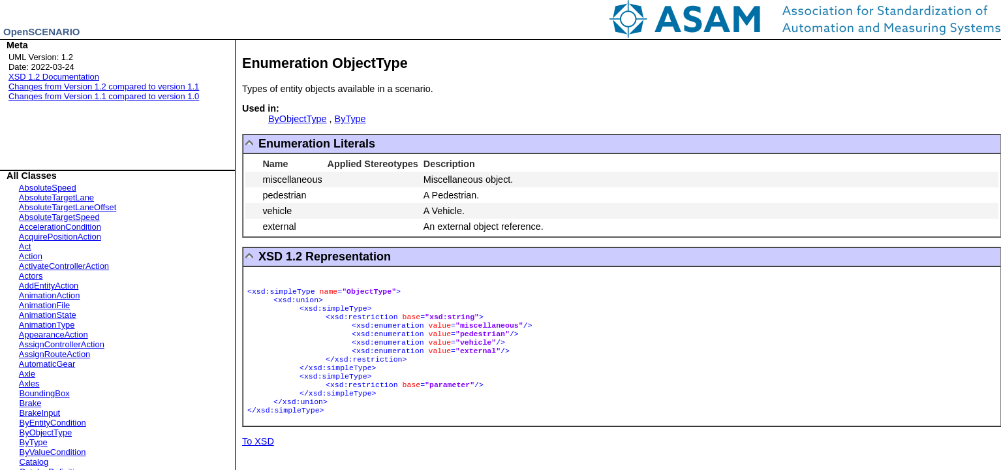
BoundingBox (45, 393)
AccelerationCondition (60, 227)
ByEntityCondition (53, 423)
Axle (27, 374)
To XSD (258, 441)
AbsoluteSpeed (47, 188)
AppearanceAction (53, 334)
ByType (34, 442)
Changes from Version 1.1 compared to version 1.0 (103, 96)
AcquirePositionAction (60, 237)
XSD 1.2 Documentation (53, 77)
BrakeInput (40, 413)
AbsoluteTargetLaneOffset (68, 207)
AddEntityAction (48, 285)
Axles (29, 383)
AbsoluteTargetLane (56, 197)
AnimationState (47, 315)
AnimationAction (49, 295)
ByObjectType (46, 432)
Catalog (34, 462)
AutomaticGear (47, 364)
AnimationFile (44, 305)
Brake (31, 403)
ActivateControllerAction (64, 266)
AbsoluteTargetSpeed (59, 217)
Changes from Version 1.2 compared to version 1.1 (103, 86)
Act (25, 246)
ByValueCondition (53, 452)
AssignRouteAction (54, 354)
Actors (31, 276)
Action (30, 256)
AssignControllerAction (61, 344)
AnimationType (47, 325)
